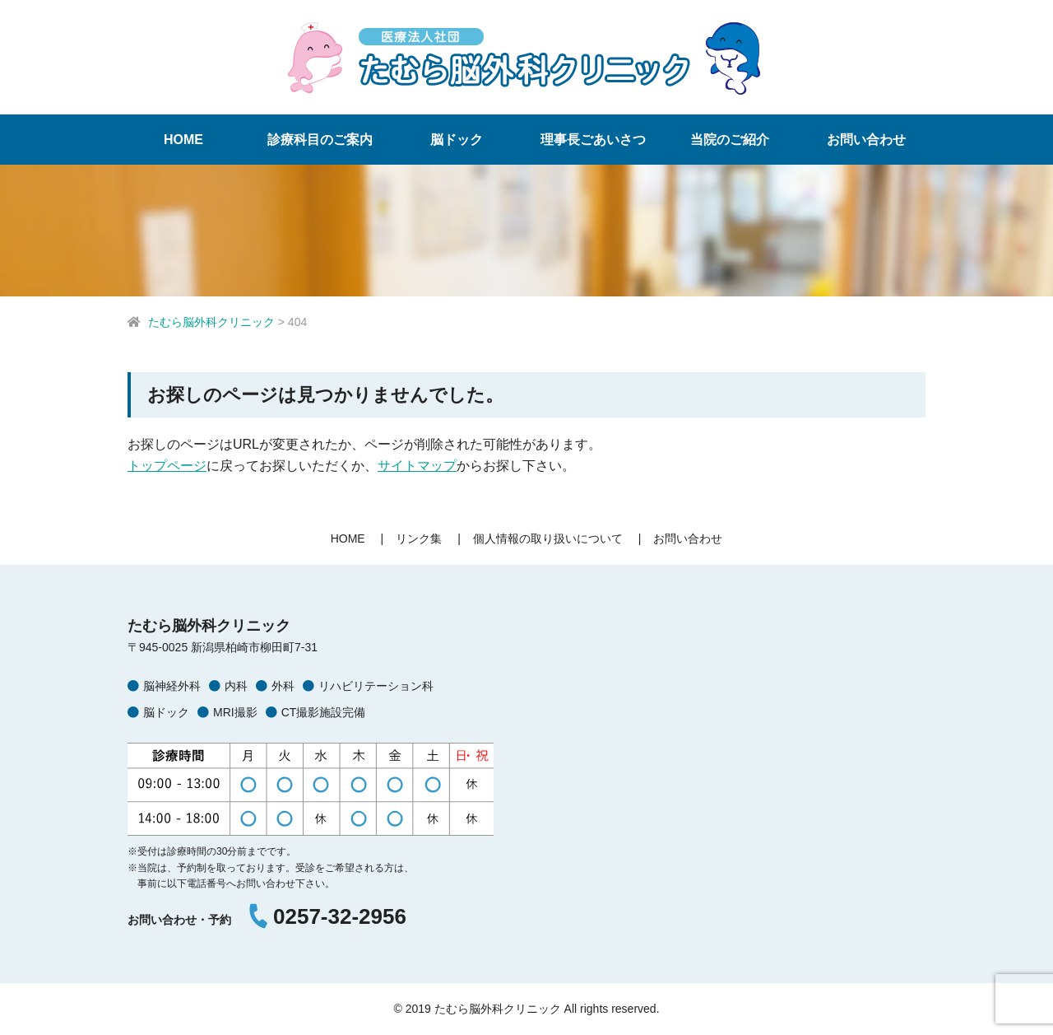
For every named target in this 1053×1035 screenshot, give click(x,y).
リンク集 (419, 538)
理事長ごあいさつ (593, 140)
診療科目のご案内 (320, 140)
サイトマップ (417, 466)
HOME (183, 140)
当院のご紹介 (729, 140)
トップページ (167, 466)
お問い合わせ (866, 140)
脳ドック (456, 140)
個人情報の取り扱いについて (548, 538)
